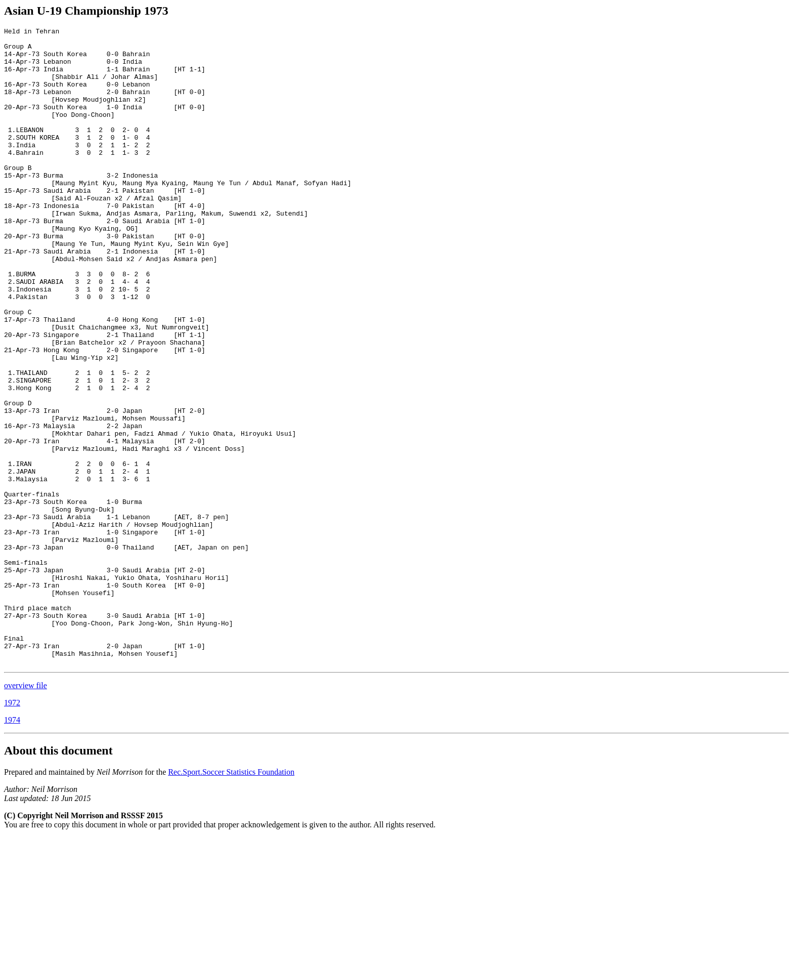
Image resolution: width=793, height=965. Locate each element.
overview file (25, 813)
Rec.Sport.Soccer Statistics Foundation (231, 899)
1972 (12, 830)
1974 (12, 847)
